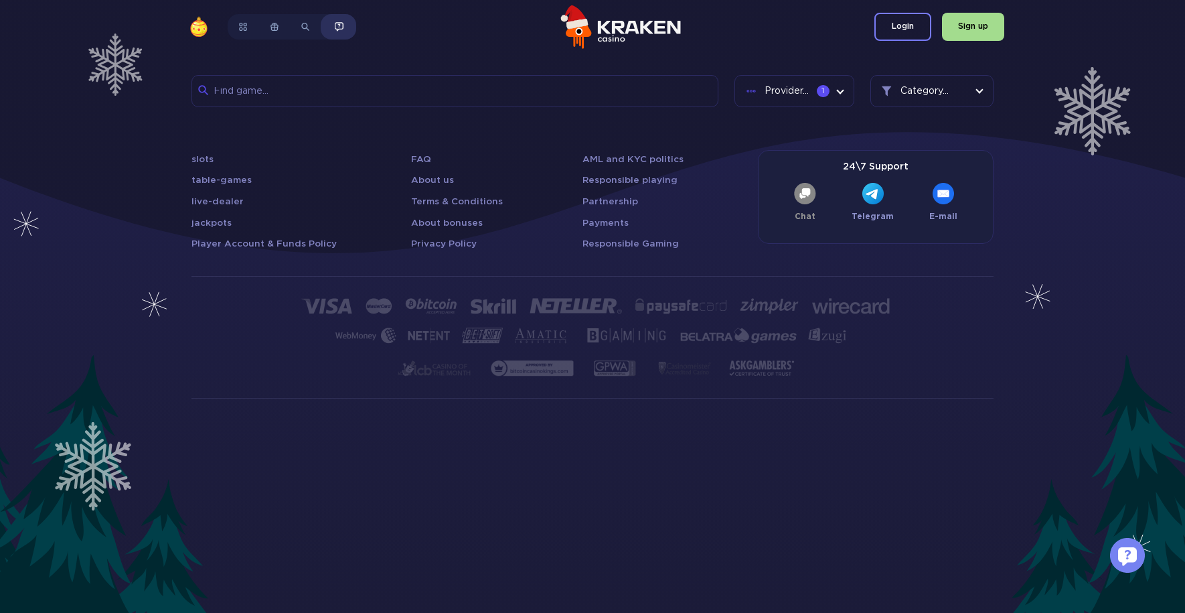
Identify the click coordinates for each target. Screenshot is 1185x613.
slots (202, 159)
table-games (221, 180)
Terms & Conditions (457, 202)
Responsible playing (630, 180)
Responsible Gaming (630, 244)
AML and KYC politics (633, 159)
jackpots (211, 223)
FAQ (421, 159)
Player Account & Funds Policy (264, 244)
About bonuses (447, 223)
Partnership (610, 202)
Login (903, 26)
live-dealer (217, 202)
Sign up (973, 26)
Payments (605, 223)
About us (432, 180)
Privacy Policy (444, 244)
